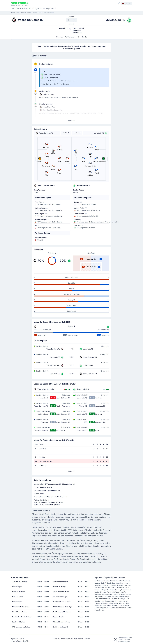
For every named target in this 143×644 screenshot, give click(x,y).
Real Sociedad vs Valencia (62, 602)
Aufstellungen (70, 37)
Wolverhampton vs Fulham (21, 627)
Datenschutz (78, 639)
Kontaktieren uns (66, 639)
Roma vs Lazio (17, 602)
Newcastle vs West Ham (61, 592)
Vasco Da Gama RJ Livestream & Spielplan (49, 502)
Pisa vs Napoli (17, 587)
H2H (78, 37)
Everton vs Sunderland (60, 582)
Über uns (56, 639)
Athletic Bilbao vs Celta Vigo (62, 607)
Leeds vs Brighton (18, 622)
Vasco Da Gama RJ (42, 329)
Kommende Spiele (20, 577)
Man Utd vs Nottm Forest (20, 607)
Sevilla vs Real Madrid (60, 627)
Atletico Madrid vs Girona (61, 622)
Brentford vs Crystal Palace (21, 617)
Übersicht (59, 37)
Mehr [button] (71, 121)
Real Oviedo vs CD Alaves (61, 612)
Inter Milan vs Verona (19, 612)
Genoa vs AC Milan (18, 592)
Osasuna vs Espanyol (60, 597)
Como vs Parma (17, 597)
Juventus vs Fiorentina (19, 582)
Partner (87, 639)
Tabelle (84, 37)
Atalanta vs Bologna (59, 587)
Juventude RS (103, 329)
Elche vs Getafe (58, 617)
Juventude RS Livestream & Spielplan (47, 504)
